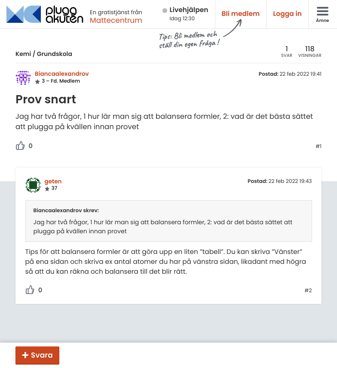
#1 (319, 146)
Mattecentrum (116, 20)
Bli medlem (241, 14)
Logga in (287, 14)
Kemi (23, 53)
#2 (308, 291)
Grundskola (54, 53)
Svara (42, 355)
